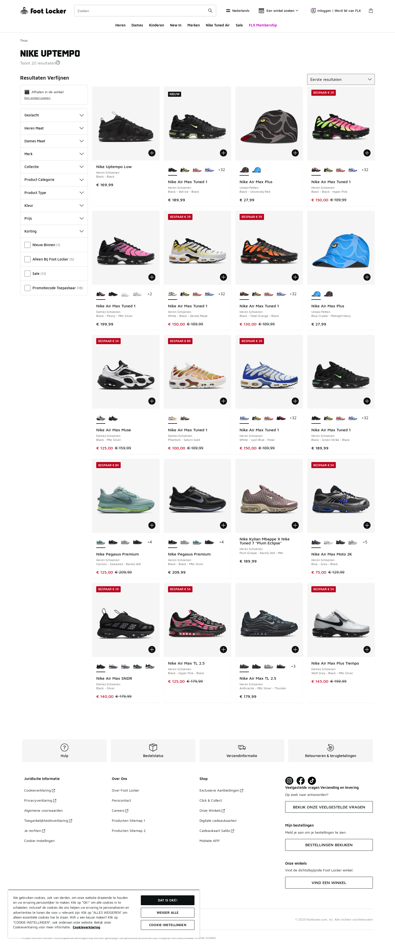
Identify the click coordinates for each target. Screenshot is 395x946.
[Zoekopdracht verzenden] (210, 10)
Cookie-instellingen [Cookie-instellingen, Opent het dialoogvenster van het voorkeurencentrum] (167, 925)
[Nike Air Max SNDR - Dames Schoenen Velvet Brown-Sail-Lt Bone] (149, 666)
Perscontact (121, 800)
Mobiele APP (210, 840)
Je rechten (34, 830)
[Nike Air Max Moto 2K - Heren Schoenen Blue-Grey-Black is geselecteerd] (316, 542)
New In (175, 25)
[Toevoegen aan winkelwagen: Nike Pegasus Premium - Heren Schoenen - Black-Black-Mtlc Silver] (223, 525)
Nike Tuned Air (218, 25)
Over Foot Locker (125, 790)
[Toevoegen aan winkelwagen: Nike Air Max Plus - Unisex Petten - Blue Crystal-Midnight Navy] (367, 277)
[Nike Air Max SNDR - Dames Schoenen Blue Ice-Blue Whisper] (125, 666)
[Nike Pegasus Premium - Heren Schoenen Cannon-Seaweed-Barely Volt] (197, 542)
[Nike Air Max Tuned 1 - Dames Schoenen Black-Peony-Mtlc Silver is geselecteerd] (101, 294)
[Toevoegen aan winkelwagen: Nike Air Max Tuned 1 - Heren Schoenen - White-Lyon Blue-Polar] (295, 401)
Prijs (54, 218)
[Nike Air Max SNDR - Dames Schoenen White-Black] (113, 666)
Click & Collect (211, 800)
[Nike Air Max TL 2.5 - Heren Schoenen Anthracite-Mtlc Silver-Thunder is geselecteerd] (244, 666)
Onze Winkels (212, 810)
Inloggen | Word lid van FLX (336, 10)
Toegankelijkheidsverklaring (48, 820)
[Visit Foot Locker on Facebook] (301, 781)
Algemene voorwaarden (43, 810)
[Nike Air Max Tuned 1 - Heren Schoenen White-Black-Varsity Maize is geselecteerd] (172, 294)
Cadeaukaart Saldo (217, 830)
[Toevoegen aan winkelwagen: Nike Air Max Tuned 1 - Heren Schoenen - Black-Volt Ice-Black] (223, 152)
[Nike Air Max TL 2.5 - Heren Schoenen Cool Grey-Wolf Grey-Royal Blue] (281, 666)
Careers (120, 810)
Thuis (23, 40)
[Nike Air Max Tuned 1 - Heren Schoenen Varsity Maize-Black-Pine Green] (184, 170)
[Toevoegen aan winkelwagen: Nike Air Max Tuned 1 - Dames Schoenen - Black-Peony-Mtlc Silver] (151, 277)
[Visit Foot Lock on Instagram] (289, 781)
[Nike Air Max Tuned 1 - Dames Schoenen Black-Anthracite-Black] (113, 294)
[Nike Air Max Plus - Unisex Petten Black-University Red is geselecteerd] (244, 170)
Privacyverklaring (40, 800)
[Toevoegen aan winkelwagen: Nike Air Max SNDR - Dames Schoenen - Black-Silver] (151, 649)
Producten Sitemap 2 (129, 830)
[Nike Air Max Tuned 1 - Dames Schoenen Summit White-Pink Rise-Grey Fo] (125, 294)
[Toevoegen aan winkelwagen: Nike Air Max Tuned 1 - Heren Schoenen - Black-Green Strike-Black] (367, 401)
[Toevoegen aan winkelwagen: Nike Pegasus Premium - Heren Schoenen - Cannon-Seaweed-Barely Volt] (151, 525)
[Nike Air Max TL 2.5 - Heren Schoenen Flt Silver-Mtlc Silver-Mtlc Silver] (268, 666)
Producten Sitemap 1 (128, 820)
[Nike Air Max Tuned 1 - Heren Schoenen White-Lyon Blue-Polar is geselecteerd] (244, 418)
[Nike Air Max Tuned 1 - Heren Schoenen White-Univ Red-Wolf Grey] (197, 170)
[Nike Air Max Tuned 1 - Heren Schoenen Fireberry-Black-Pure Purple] (281, 418)
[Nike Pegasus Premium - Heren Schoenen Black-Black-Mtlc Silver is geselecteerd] (172, 542)
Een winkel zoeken (37, 98)
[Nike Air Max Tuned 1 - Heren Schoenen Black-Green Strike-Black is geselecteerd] (316, 418)
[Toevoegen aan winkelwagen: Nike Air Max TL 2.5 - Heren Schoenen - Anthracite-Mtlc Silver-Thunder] (295, 649)
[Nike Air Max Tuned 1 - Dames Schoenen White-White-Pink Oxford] (137, 294)
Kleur (54, 205)
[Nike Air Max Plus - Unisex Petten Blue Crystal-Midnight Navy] (256, 170)
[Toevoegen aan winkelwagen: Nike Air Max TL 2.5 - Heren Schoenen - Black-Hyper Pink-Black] (223, 649)
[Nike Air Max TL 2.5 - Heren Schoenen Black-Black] (256, 666)
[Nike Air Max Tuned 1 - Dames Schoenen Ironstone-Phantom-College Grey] (184, 418)
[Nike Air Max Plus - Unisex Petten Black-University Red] (328, 294)
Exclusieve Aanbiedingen (221, 790)
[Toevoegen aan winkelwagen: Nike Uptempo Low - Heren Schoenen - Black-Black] (151, 152)
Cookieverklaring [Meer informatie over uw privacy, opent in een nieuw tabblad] (86, 927)
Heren (120, 25)
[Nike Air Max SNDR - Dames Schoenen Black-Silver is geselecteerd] (101, 666)
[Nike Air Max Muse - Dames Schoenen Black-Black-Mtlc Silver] (113, 418)
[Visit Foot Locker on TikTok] (312, 781)
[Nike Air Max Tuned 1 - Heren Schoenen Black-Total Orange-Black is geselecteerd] (244, 294)
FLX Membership (263, 25)
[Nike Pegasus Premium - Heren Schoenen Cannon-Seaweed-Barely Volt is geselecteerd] (101, 542)
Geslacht (54, 115)
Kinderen (156, 25)
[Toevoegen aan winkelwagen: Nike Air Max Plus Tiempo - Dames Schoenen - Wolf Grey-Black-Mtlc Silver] (367, 649)
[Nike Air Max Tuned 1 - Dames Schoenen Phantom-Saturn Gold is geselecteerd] (172, 418)
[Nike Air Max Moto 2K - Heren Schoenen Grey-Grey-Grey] (352, 542)
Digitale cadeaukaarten (218, 820)
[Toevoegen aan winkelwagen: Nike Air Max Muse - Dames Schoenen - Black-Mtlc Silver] (151, 401)
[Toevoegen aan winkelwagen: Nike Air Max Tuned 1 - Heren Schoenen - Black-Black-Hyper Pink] (367, 152)
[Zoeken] (145, 10)
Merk (54, 154)
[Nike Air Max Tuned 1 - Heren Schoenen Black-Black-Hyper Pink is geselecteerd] (316, 170)
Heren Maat (54, 128)
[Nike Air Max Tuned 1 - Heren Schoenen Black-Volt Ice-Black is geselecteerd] (172, 170)
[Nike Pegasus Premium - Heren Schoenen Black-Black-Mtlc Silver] (113, 542)
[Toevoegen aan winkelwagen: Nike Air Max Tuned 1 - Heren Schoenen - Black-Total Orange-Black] (295, 277)
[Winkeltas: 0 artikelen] (371, 10)
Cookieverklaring (39, 790)
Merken (193, 25)
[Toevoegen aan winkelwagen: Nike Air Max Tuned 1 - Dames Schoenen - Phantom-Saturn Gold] (223, 401)
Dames (137, 25)
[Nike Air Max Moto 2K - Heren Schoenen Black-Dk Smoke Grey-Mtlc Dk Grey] (340, 542)
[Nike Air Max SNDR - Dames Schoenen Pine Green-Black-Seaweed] (137, 666)
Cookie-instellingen (39, 840)
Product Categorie (54, 179)
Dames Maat (54, 141)
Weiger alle (168, 912)
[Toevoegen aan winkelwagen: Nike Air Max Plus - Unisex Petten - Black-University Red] (295, 152)
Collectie (54, 167)
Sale (239, 25)
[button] (58, 62)
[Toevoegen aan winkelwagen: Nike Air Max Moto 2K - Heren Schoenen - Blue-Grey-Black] (367, 525)
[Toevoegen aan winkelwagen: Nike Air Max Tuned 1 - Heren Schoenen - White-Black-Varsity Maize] (223, 277)
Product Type (54, 192)
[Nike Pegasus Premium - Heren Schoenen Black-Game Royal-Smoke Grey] (137, 542)
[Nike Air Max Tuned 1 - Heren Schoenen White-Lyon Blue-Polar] (209, 170)
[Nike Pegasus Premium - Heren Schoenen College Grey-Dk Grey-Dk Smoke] (125, 542)
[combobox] (145, 10)
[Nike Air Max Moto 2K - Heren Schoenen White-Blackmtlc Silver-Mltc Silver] (328, 542)
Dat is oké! (167, 900)
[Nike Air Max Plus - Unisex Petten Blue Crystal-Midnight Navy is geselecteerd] (316, 294)
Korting (54, 231)
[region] (104, 914)
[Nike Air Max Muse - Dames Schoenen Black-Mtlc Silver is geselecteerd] (101, 418)
